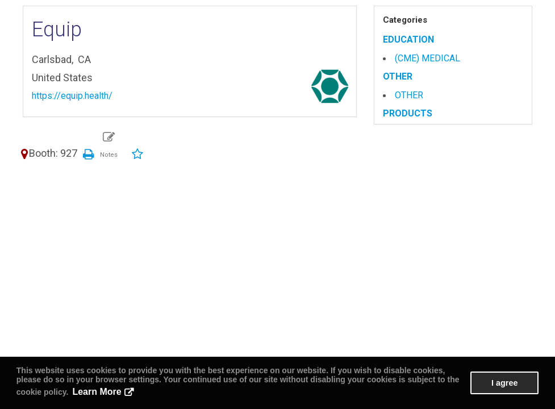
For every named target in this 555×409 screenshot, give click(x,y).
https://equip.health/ (72, 95)
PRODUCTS (407, 113)
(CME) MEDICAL (427, 58)
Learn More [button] (96, 392)
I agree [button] (504, 382)
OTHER (397, 76)
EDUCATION (408, 39)
